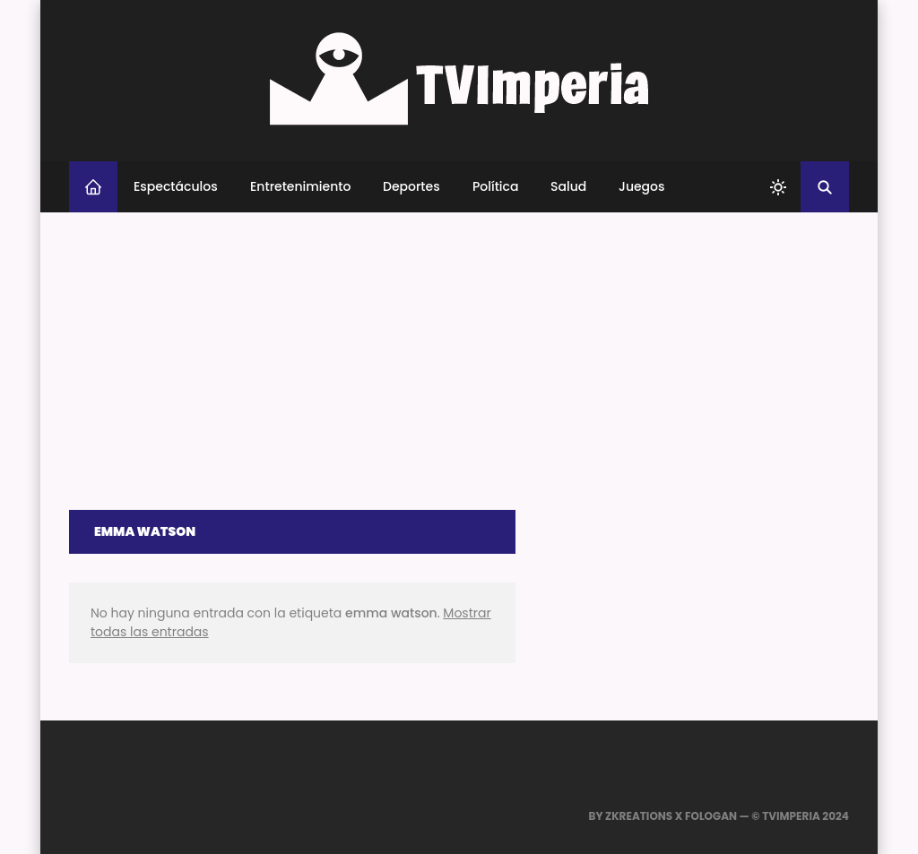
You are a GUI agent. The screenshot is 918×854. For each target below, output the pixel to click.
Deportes (411, 186)
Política (495, 186)
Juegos (642, 186)
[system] (778, 186)
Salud (568, 186)
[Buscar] (825, 186)
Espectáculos (176, 186)
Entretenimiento (300, 186)
